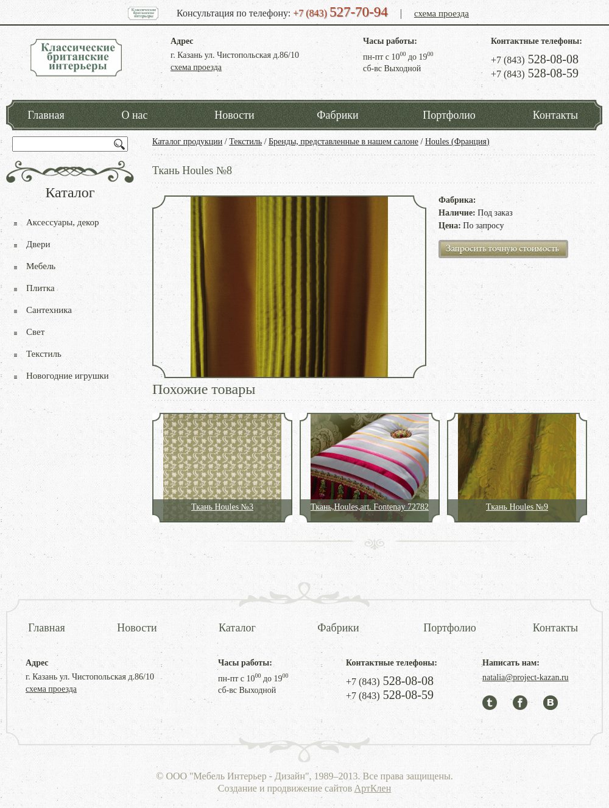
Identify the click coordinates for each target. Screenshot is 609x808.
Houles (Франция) (457, 141)
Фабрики (337, 115)
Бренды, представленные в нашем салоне (343, 141)
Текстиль (245, 141)
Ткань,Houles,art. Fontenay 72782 (370, 506)
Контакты (555, 115)
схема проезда (441, 13)
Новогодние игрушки (67, 376)
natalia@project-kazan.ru (525, 677)
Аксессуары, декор (62, 222)
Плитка (40, 288)
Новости (234, 115)
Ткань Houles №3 (222, 506)
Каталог (237, 628)
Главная (45, 115)
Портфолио (449, 115)
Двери (38, 244)
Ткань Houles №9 (517, 506)
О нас (134, 115)
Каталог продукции (187, 141)
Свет (35, 332)
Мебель (40, 266)
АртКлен (373, 788)
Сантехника (49, 310)
